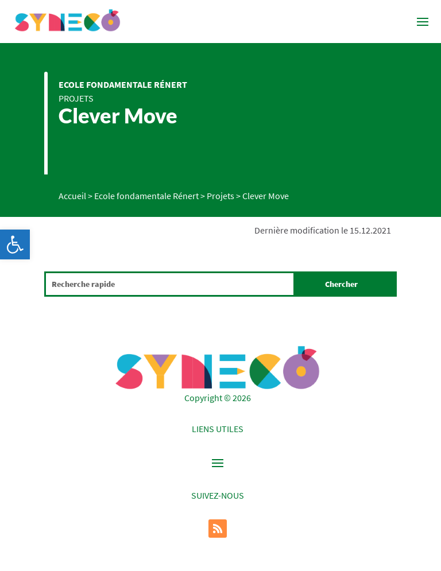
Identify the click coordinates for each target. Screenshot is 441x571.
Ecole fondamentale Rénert (123, 84)
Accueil (72, 195)
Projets (76, 98)
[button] (15, 244)
